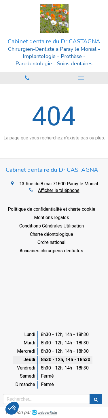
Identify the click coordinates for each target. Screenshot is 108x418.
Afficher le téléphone (58, 190)
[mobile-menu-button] (81, 78)
